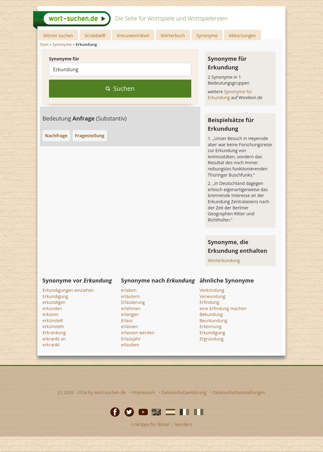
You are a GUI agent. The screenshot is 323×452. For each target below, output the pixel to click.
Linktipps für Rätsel (150, 424)
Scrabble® (95, 35)
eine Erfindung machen (223, 308)
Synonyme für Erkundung (230, 95)
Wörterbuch (173, 35)
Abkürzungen (242, 35)
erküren (50, 314)
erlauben (130, 345)
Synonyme (207, 35)
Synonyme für (64, 59)
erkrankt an (54, 339)
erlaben (128, 290)
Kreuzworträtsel (133, 35)
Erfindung (209, 302)
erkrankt (51, 345)
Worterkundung (224, 260)
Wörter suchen (58, 35)
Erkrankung (54, 333)
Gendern (183, 424)
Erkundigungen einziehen (68, 290)
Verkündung (212, 290)
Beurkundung (213, 320)
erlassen (129, 326)
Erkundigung (55, 296)
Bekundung (211, 314)
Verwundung (212, 296)
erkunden (52, 308)
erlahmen (130, 308)
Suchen (120, 88)
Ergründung (211, 339)
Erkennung (211, 326)
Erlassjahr (131, 339)
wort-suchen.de (110, 392)
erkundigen (53, 302)
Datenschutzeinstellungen (239, 392)
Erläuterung (133, 302)
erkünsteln (53, 326)
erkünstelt (52, 320)
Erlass (127, 320)
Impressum (143, 392)
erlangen (130, 314)
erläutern (130, 296)
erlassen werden (137, 333)
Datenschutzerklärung (184, 392)
